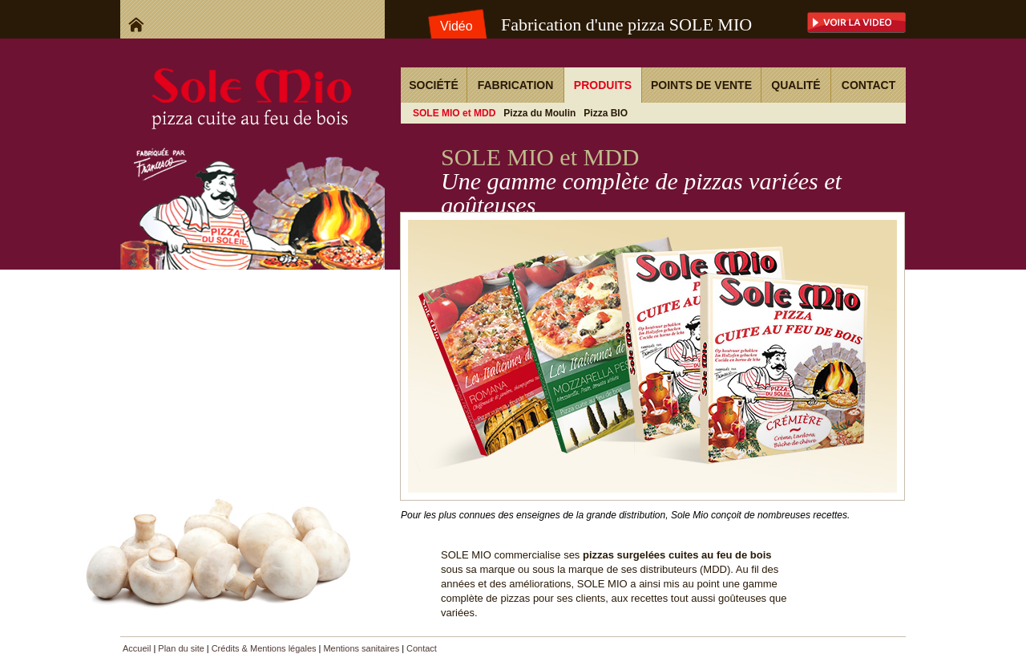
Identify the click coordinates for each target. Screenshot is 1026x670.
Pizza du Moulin (539, 113)
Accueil (137, 648)
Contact (868, 85)
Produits (603, 85)
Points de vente (701, 85)
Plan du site (181, 648)
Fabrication (516, 85)
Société (433, 85)
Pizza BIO (606, 113)
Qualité (795, 85)
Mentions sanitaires (361, 648)
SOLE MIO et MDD (454, 113)
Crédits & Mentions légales (264, 648)
